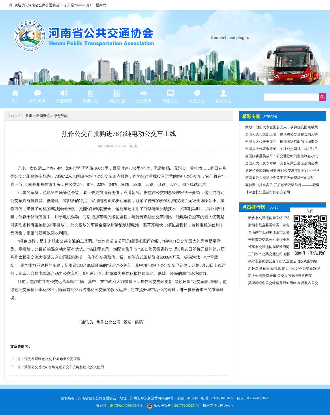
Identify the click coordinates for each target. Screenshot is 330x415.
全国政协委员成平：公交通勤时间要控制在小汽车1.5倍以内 (278, 157)
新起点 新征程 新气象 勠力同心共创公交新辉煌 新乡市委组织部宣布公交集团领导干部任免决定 (283, 269)
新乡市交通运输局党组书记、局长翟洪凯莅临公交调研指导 (282, 219)
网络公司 (227, 405)
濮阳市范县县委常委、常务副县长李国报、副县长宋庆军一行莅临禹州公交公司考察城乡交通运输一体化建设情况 (283, 226)
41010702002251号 (185, 405)
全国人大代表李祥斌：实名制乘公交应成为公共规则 (278, 164)
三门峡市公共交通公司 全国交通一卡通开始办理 (282, 255)
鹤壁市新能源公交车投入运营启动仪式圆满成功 (282, 262)
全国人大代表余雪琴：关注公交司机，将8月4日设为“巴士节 (278, 150)
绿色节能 (61, 116)
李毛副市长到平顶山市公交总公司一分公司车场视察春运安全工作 (282, 233)
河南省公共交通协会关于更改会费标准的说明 (279, 178)
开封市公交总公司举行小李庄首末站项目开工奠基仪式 (282, 240)
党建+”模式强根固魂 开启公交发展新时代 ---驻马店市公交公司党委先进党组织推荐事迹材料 (279, 171)
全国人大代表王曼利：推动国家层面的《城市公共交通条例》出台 (278, 142)
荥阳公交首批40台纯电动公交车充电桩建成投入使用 (64, 367)
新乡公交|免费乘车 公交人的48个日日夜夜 (280, 276)
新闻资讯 (43, 116)
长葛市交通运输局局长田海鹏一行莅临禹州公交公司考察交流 (282, 248)
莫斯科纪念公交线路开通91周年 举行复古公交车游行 (282, 284)
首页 (28, 116)
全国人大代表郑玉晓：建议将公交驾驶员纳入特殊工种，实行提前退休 (278, 135)
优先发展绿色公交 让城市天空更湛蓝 (52, 359)
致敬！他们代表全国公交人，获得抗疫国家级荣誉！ (278, 128)
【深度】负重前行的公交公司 (267, 192)
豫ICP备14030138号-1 (126, 405)
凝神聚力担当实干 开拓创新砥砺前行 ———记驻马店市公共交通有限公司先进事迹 (279, 186)
